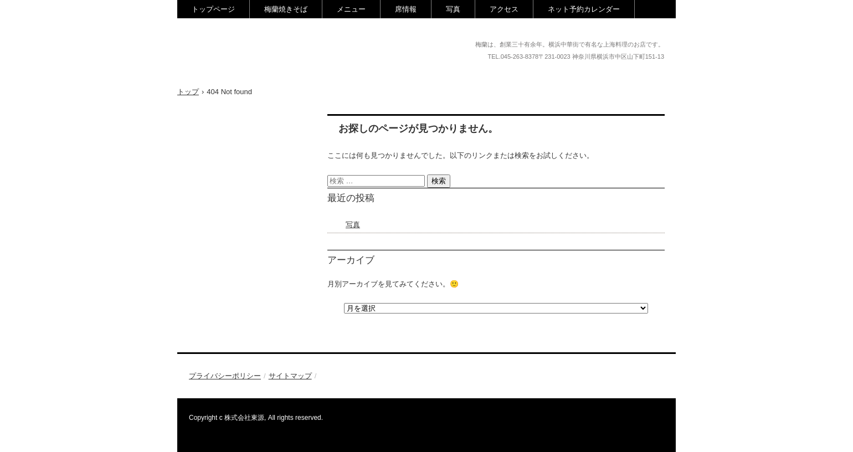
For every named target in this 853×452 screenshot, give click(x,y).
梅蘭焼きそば (285, 9)
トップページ (213, 9)
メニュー (351, 9)
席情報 (406, 9)
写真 (453, 9)
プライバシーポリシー (225, 376)
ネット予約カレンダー (584, 9)
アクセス (504, 9)
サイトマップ (290, 376)
